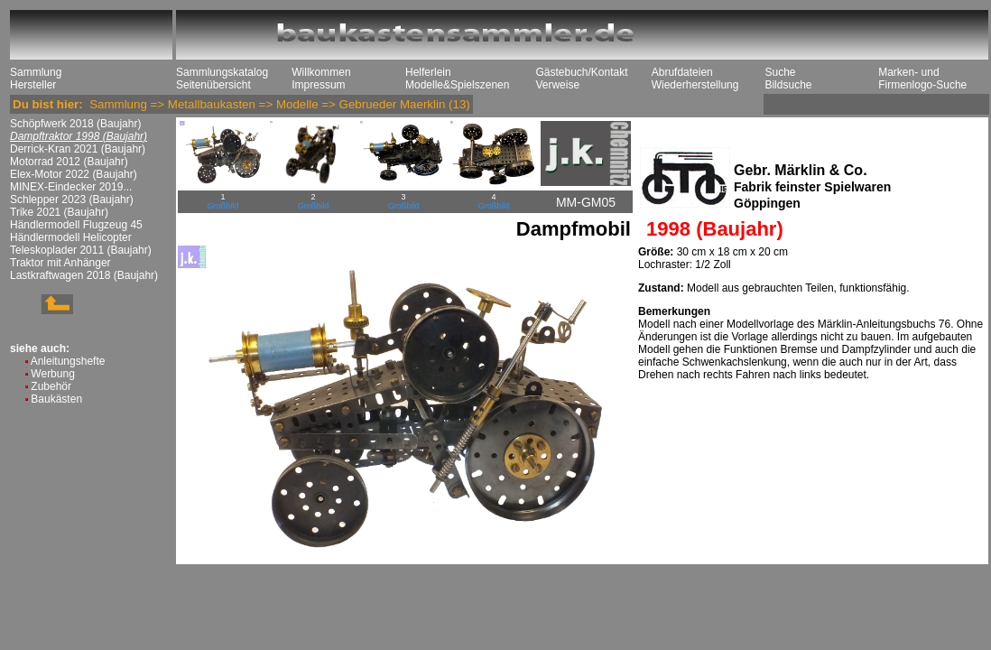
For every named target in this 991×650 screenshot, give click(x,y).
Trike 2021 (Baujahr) (59, 212)
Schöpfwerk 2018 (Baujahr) (75, 123)
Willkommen (321, 72)
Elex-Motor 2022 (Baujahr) (73, 174)
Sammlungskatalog (222, 72)
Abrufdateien (682, 72)
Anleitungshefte (68, 361)
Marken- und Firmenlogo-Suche (922, 78)
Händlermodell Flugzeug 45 (76, 224)
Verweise (557, 85)
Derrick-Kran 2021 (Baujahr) (77, 149)
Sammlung (35, 72)
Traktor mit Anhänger (60, 262)
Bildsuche (787, 85)
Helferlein (428, 72)
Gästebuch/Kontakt (581, 72)
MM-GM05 (586, 202)
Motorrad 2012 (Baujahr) (69, 161)
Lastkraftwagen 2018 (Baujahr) (84, 275)
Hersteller (33, 85)
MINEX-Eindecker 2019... (71, 187)
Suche (779, 72)
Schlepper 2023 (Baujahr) (72, 199)
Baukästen (56, 399)
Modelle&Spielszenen (457, 85)
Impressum (318, 85)
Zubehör (51, 386)
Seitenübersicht (213, 85)
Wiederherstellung (695, 85)
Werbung (52, 373)
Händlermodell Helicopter (71, 237)
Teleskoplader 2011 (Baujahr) (81, 250)
